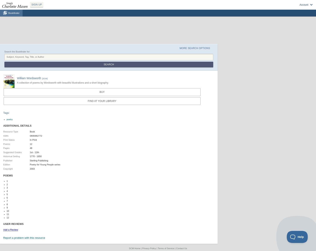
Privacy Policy (149, 248)
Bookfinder (14, 13)
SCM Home (134, 248)
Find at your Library (102, 101)
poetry (10, 119)
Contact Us (181, 248)
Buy (102, 92)
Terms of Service (166, 248)
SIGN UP (36, 4)
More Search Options (195, 48)
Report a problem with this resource (24, 237)
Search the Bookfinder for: (17, 51)
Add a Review (10, 229)
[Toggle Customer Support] (297, 237)
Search (109, 64)
